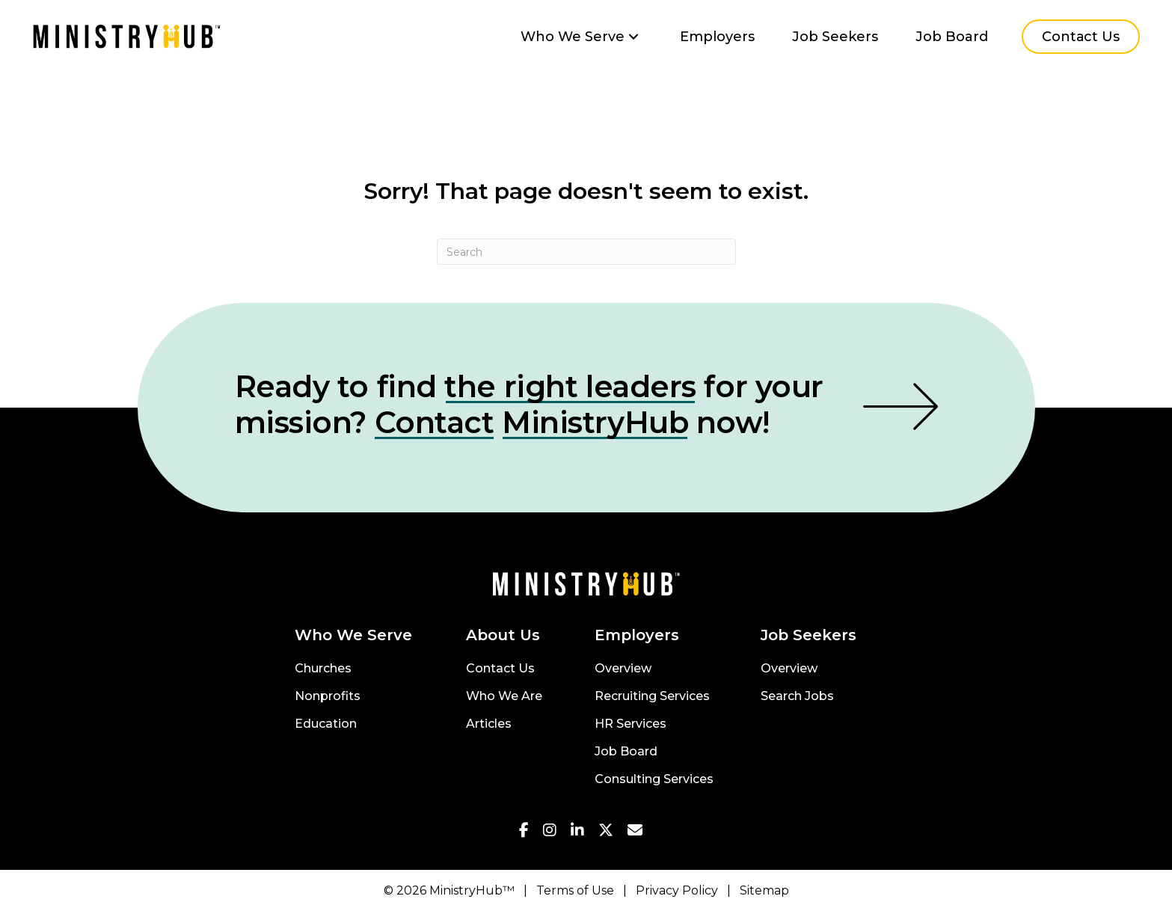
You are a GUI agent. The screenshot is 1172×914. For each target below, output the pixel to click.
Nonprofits (328, 696)
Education (326, 724)
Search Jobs (797, 696)
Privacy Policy (677, 890)
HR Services (630, 724)
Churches (323, 669)
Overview (623, 669)
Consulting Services (654, 779)
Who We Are (504, 696)
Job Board (626, 752)
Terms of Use (575, 890)
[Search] (586, 252)
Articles (489, 724)
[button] (633, 37)
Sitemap (764, 890)
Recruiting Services (652, 696)
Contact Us (500, 669)
